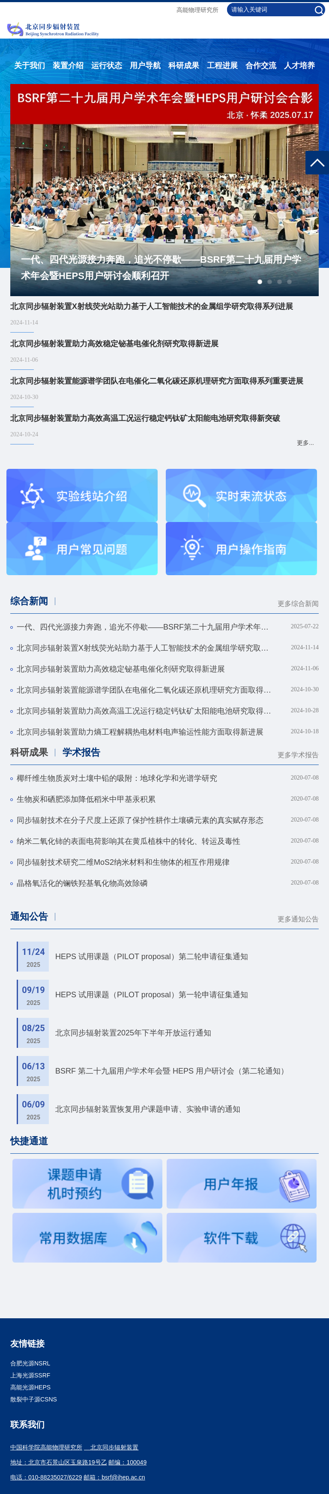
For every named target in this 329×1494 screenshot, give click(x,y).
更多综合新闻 (298, 603)
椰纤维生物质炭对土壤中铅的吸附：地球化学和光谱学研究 (117, 778)
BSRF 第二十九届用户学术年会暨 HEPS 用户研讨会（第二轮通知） (171, 1071)
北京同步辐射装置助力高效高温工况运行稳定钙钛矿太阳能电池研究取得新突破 (145, 711)
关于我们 (29, 65)
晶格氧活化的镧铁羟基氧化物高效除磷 (82, 883)
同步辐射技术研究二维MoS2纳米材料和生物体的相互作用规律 (123, 862)
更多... (305, 442)
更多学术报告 (298, 755)
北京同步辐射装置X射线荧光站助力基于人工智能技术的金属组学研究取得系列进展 (145, 648)
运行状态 (106, 65)
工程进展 (222, 65)
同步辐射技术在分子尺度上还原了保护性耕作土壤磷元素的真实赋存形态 (140, 820)
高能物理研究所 (197, 9)
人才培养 (299, 65)
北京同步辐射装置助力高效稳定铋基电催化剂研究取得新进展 (121, 669)
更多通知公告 (298, 919)
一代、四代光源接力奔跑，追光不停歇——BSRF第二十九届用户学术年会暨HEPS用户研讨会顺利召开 (161, 267)
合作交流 (260, 65)
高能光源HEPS (30, 1387)
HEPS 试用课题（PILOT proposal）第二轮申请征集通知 (151, 956)
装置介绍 (68, 65)
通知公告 (29, 916)
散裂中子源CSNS (33, 1399)
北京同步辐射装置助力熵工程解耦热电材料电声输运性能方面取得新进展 (140, 732)
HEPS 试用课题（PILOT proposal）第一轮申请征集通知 (151, 994)
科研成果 (183, 65)
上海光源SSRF (30, 1375)
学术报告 (81, 752)
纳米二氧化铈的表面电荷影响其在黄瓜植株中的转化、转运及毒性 (128, 841)
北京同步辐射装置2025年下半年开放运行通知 (133, 1033)
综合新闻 (29, 601)
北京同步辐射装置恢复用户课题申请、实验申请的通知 (147, 1109)
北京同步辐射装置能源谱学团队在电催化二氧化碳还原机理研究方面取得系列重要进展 (145, 690)
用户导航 (145, 65)
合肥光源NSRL (30, 1363)
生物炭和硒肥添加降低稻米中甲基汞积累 (86, 799)
